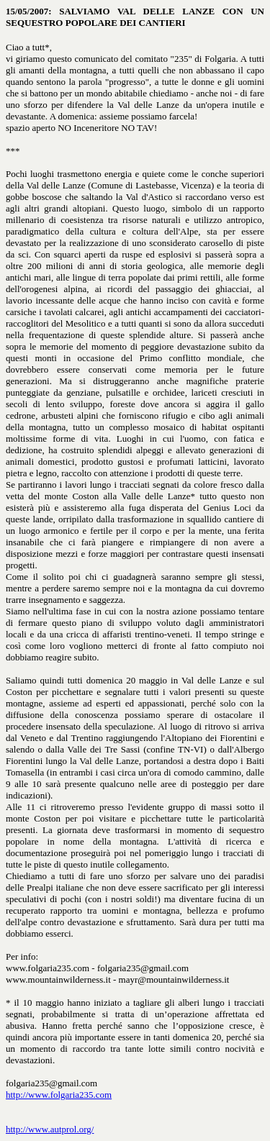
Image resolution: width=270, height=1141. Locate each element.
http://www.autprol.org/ (50, 1129)
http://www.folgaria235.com (59, 1094)
